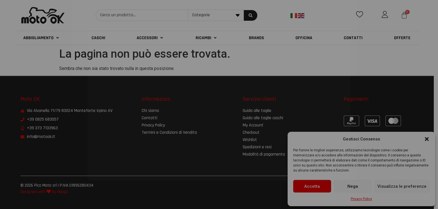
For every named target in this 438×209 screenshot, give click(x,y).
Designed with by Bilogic (46, 191)
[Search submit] (253, 15)
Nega (352, 186)
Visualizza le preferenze (401, 186)
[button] (427, 139)
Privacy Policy (361, 199)
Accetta (312, 186)
